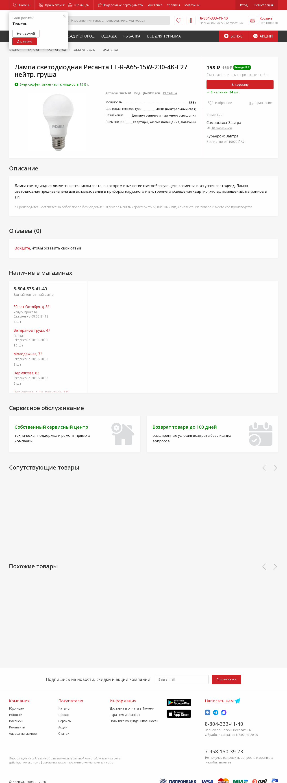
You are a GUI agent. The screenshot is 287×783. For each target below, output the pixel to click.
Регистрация (264, 5)
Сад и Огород (81, 36)
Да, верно (24, 41)
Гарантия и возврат (125, 714)
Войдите (22, 248)
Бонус (233, 36)
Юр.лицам (78, 5)
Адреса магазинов (23, 733)
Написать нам (219, 701)
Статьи (63, 733)
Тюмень (21, 5)
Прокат (64, 714)
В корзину (240, 84)
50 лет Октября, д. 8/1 (32, 306)
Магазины (192, 5)
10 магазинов (221, 128)
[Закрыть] (64, 16)
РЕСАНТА (170, 93)
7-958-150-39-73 (224, 751)
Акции (263, 36)
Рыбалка (131, 36)
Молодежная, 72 (27, 354)
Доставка (155, 5)
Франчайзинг (52, 5)
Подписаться (227, 679)
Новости (15, 714)
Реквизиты (17, 727)
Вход (244, 5)
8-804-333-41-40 (30, 289)
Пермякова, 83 (26, 373)
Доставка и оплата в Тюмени (132, 708)
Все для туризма (164, 36)
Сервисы (173, 5)
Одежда (109, 36)
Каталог (64, 708)
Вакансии (16, 721)
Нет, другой (26, 33)
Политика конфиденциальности (134, 721)
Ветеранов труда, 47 (31, 330)
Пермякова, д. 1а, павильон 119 (41, 392)
